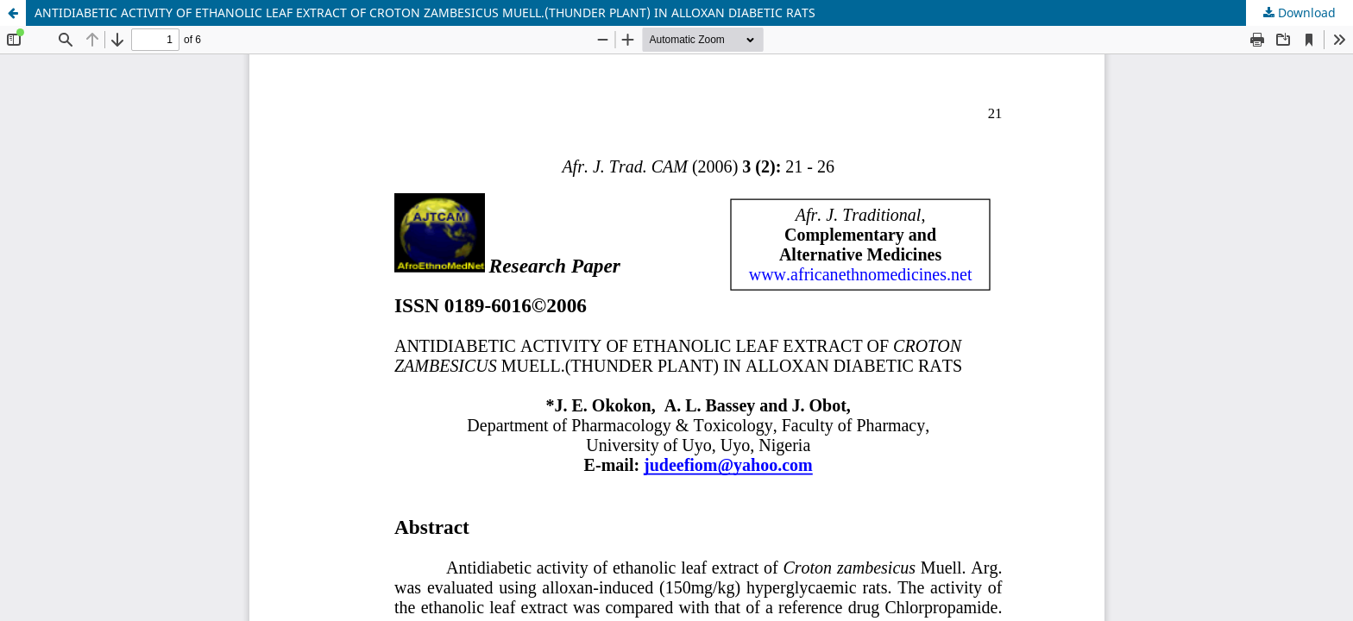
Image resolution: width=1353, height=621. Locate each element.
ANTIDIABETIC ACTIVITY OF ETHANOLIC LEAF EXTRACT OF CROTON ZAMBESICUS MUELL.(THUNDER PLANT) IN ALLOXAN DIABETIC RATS (425, 12)
